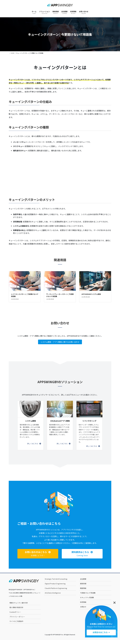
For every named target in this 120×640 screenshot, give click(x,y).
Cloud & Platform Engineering (56, 588)
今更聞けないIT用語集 (88, 593)
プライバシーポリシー (17, 617)
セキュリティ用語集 (87, 597)
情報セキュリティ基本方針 (18, 603)
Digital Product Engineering (55, 583)
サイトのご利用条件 (16, 621)
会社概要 (83, 579)
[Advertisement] (60, 171)
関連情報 (83, 588)
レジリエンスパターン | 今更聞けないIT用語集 (24, 295)
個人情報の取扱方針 (16, 607)
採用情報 (83, 602)
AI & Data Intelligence (53, 593)
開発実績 (83, 583)
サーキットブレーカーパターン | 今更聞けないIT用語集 (60, 295)
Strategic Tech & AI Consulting (56, 579)
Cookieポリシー (15, 612)
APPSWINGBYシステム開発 (91, 294)
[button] (34, 443)
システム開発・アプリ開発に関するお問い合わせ (60, 342)
